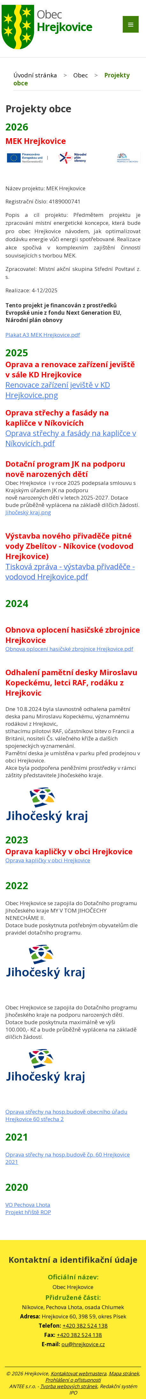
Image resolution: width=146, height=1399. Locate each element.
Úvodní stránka (35, 75)
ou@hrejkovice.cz (83, 1344)
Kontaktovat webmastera (78, 1373)
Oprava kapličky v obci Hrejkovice (47, 860)
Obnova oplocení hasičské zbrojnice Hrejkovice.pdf (69, 648)
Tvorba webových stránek (68, 1386)
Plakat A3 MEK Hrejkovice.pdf (42, 334)
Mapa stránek (124, 1373)
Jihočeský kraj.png (28, 512)
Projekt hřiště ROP (28, 1212)
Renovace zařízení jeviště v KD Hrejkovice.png (57, 390)
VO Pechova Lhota (27, 1204)
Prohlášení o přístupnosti (73, 1380)
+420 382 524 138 (85, 1325)
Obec (80, 75)
